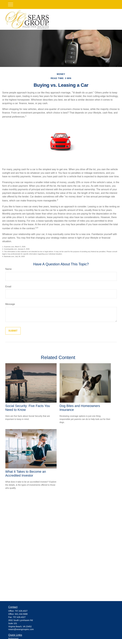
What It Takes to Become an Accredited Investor (25, 473)
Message (10, 304)
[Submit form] (13, 331)
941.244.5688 (21, 614)
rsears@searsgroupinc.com (21, 629)
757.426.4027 (21, 611)
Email (8, 286)
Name (8, 269)
